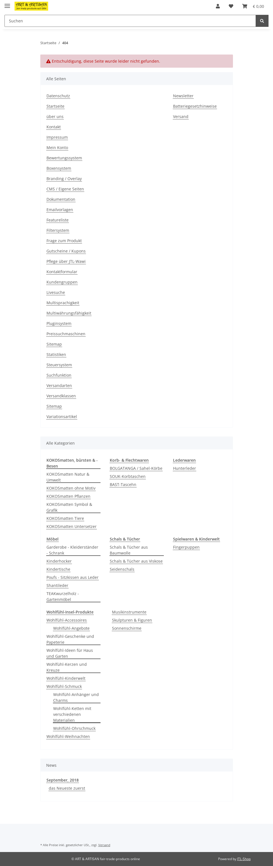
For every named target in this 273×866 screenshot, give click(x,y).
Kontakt (53, 126)
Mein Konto (57, 147)
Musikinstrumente (129, 612)
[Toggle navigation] (7, 3)
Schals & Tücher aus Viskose (136, 561)
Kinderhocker (59, 561)
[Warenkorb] (253, 6)
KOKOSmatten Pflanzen (68, 496)
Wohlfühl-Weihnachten (68, 736)
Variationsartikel (61, 416)
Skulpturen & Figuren (132, 620)
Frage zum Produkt (64, 240)
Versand (180, 116)
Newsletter (183, 95)
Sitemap (54, 344)
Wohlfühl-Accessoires (66, 620)
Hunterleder (184, 468)
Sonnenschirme (126, 628)
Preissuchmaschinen (65, 333)
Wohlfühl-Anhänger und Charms (76, 697)
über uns (55, 116)
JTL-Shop (244, 858)
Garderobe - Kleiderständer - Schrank (72, 550)
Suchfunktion (58, 375)
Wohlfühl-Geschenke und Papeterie (70, 639)
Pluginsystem (58, 323)
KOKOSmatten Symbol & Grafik (69, 507)
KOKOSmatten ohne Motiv (70, 488)
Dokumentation (60, 199)
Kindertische (58, 569)
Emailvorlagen (59, 209)
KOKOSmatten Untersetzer (71, 526)
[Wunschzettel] (231, 6)
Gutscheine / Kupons (66, 251)
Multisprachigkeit (62, 302)
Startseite (55, 106)
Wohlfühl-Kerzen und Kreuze (66, 667)
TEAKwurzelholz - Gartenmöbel (62, 596)
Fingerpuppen (186, 547)
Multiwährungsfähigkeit (68, 313)
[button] (217, 6)
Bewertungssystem (64, 158)
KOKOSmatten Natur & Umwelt (67, 477)
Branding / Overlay (64, 178)
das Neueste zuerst (67, 788)
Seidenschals (122, 569)
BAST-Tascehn (123, 484)
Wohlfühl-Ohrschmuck (74, 728)
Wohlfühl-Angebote (71, 628)
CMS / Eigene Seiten (65, 189)
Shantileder (57, 585)
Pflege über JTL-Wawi (66, 261)
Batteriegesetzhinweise (195, 106)
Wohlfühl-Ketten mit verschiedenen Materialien (72, 714)
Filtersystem (57, 230)
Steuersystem (59, 364)
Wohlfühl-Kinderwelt (65, 678)
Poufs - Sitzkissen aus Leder (72, 577)
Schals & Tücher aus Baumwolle (129, 550)
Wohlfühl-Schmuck (64, 686)
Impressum (57, 137)
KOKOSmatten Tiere (65, 518)
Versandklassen (61, 395)
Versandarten (59, 385)
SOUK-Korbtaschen (128, 476)
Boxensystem (58, 168)
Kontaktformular (61, 271)
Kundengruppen (62, 282)
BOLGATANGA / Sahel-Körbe (136, 468)
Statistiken (56, 354)
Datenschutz (58, 95)
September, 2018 (62, 780)
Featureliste (57, 220)
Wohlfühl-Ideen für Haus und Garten (69, 653)
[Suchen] (130, 21)
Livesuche (55, 292)
